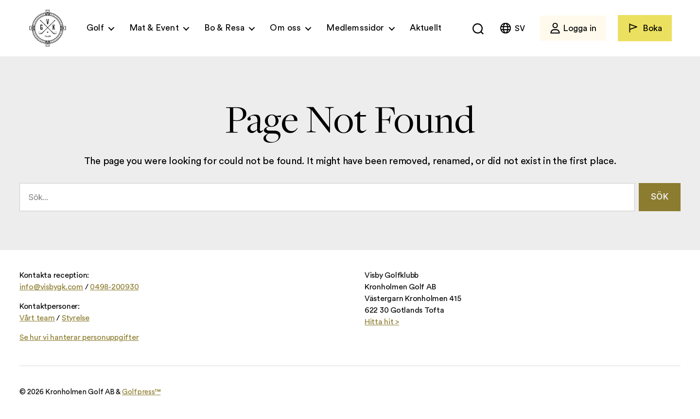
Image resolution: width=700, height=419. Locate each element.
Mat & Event (154, 27)
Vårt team (37, 318)
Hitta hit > (382, 322)
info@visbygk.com (51, 287)
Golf (95, 27)
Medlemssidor (355, 27)
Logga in (573, 28)
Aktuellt (425, 27)
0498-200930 (114, 287)
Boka (645, 28)
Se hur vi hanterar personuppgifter (79, 337)
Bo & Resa (224, 27)
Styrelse (75, 318)
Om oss (285, 27)
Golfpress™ (141, 392)
